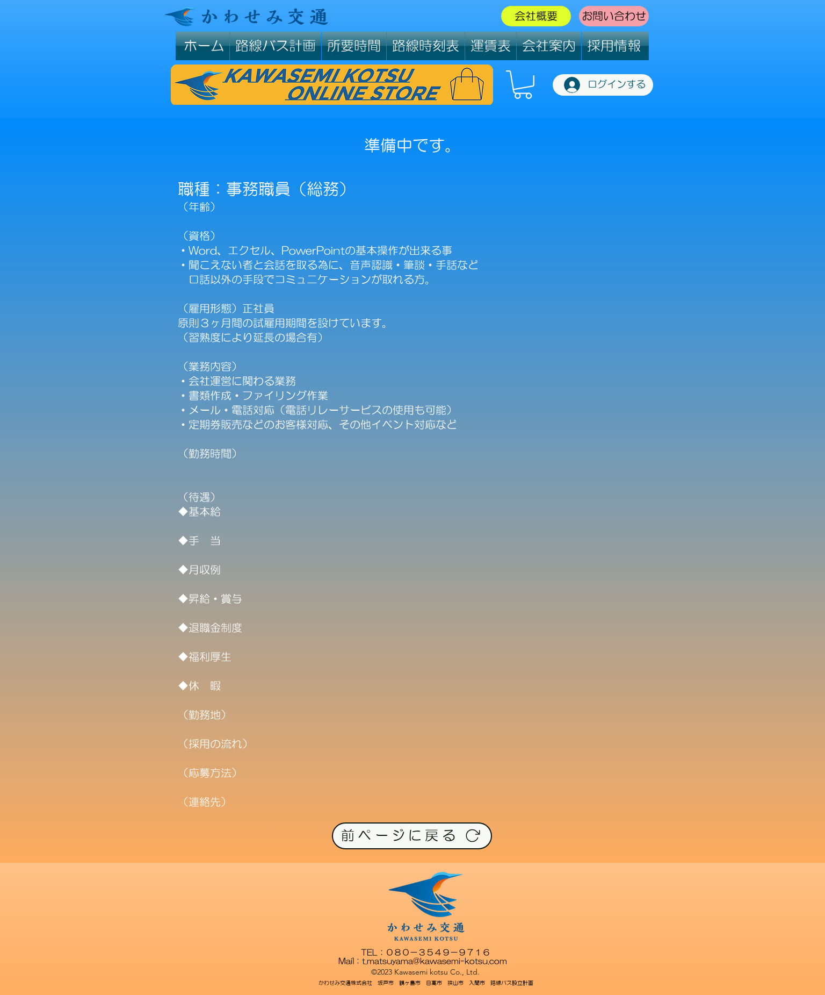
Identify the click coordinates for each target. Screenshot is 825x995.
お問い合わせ (614, 16)
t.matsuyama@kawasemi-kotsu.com (434, 961)
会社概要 (536, 16)
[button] (523, 84)
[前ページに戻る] (412, 835)
